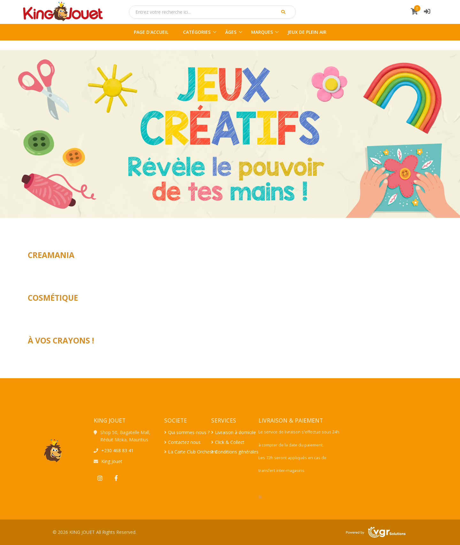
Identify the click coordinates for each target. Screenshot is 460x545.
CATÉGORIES (197, 32)
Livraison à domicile (235, 432)
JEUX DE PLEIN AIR (307, 32)
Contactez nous (184, 442)
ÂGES (230, 32)
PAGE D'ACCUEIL (151, 32)
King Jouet (111, 461)
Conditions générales (236, 452)
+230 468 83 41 (117, 450)
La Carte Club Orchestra (193, 452)
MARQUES (262, 32)
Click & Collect (229, 442)
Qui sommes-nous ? (189, 432)
